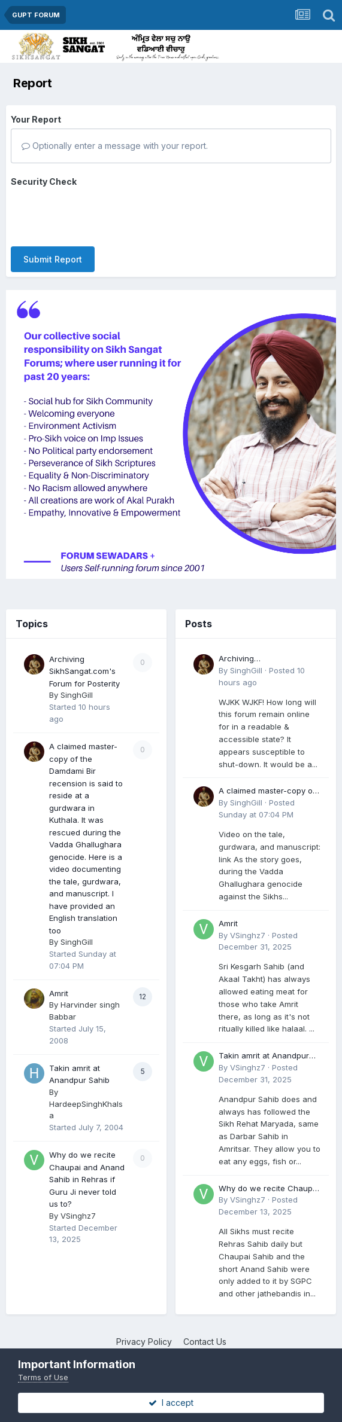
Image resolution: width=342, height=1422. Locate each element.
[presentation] (102, 214)
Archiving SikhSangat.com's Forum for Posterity (84, 671)
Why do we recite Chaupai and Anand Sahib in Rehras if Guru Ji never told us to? (87, 1179)
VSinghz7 (78, 1215)
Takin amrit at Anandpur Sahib (264, 1056)
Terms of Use (43, 1377)
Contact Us (204, 1341)
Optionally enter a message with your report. (115, 146)
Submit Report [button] (52, 259)
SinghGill (76, 695)
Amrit (58, 993)
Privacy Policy (144, 1341)
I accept (171, 1402)
